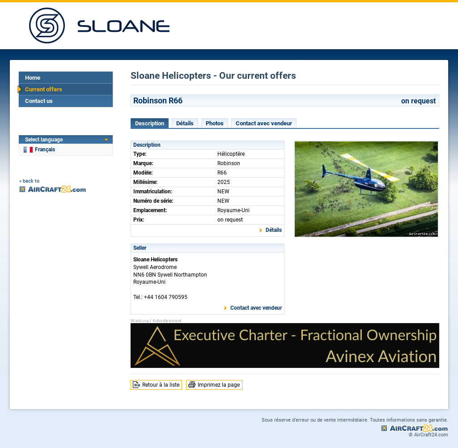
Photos (215, 123)
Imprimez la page (219, 385)
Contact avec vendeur (264, 123)
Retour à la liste (160, 385)
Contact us (39, 101)
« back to (29, 181)
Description (149, 123)
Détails (185, 123)
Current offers (43, 89)
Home (32, 77)
